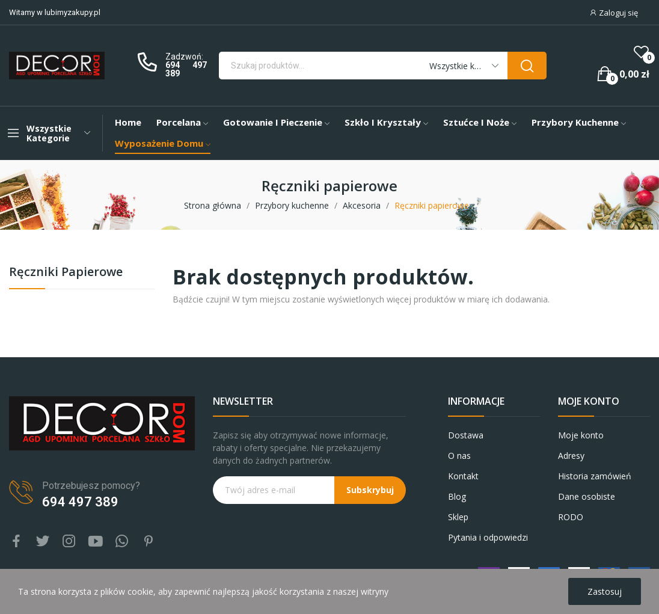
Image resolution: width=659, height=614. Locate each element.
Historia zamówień (594, 476)
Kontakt (463, 476)
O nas (459, 455)
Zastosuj (604, 591)
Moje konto (581, 435)
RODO (570, 517)
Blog (457, 496)
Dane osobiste (586, 496)
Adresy (571, 455)
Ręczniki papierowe (66, 273)
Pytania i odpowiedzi (488, 537)
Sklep (458, 517)
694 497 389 (186, 69)
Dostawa (465, 435)
